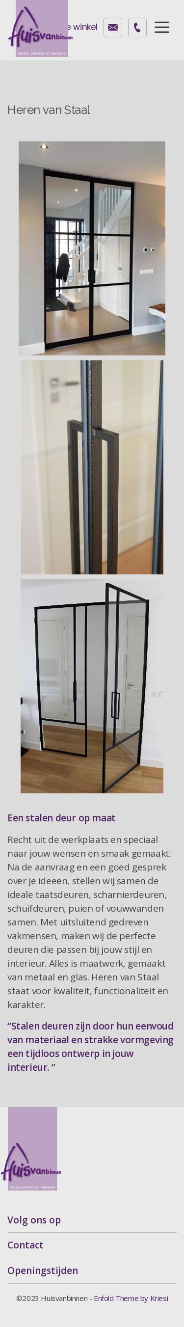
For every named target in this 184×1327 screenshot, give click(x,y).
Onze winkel (74, 27)
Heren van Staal (48, 110)
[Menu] (162, 26)
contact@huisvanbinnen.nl (113, 27)
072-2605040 (137, 27)
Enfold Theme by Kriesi (131, 1298)
